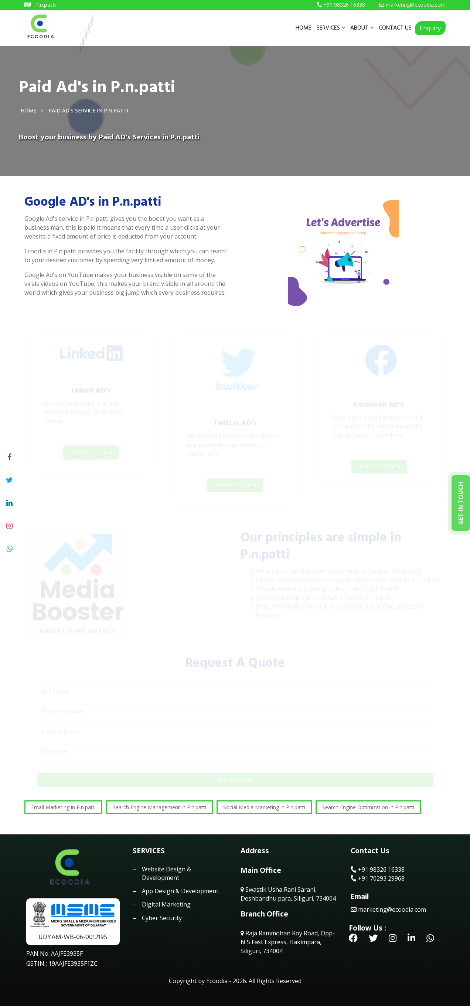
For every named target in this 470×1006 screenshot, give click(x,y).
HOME (303, 28)
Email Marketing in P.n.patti (63, 807)
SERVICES (331, 28)
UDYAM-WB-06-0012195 (72, 937)
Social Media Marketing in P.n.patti (264, 807)
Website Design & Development (166, 873)
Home (28, 110)
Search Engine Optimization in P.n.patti (368, 807)
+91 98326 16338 (378, 869)
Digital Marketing (166, 904)
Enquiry (430, 28)
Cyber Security (162, 918)
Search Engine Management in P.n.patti (159, 807)
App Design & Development (180, 891)
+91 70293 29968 (378, 878)
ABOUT (362, 28)
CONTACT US (395, 28)
